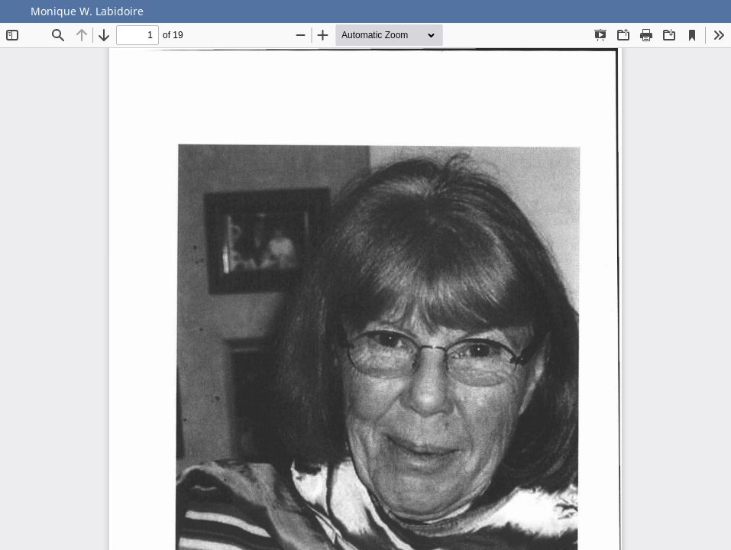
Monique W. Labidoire (87, 11)
